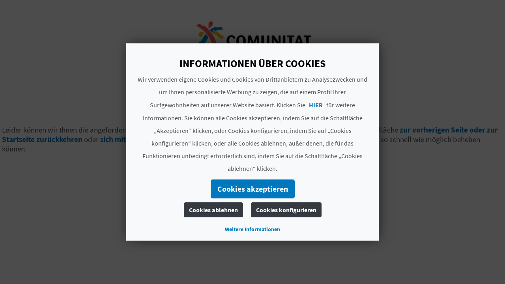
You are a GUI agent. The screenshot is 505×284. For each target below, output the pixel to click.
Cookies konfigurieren (286, 210)
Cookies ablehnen (213, 210)
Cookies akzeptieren (252, 189)
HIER (316, 105)
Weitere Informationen (252, 229)
